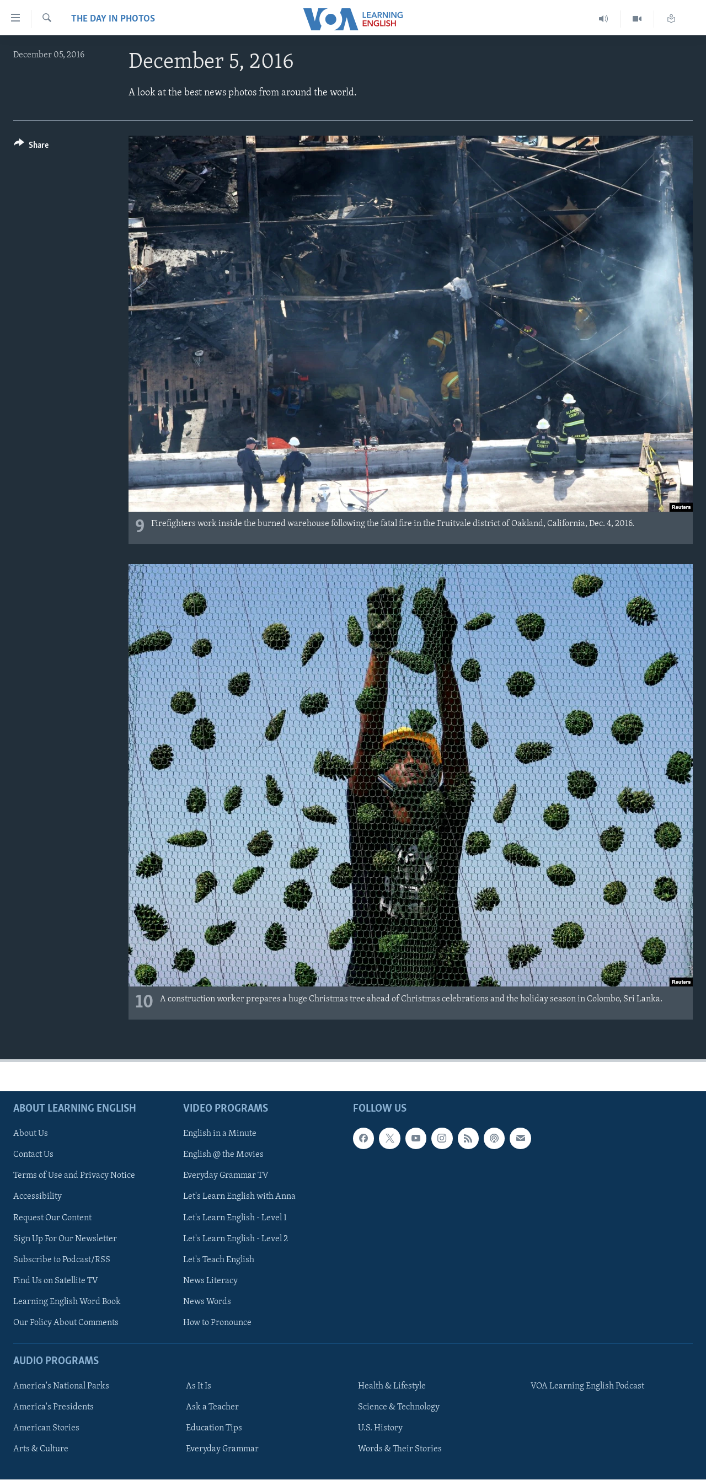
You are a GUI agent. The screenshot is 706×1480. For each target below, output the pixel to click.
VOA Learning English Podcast (587, 1386)
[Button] (31, 147)
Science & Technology (399, 1407)
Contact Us (33, 1154)
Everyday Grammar (222, 1449)
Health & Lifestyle (392, 1386)
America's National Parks (61, 1386)
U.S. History (380, 1428)
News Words (207, 1301)
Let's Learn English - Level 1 (235, 1218)
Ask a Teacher (212, 1407)
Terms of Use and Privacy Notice (74, 1175)
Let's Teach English (218, 1260)
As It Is (198, 1386)
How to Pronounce (217, 1322)
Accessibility (37, 1197)
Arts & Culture (40, 1449)
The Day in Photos (113, 19)
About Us (30, 1133)
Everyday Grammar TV (226, 1175)
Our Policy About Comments (66, 1322)
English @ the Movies (223, 1154)
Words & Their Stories (400, 1449)
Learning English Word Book (67, 1301)
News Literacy (210, 1281)
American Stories (46, 1428)
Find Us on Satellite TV (55, 1281)
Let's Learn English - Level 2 (235, 1239)
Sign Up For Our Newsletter (65, 1239)
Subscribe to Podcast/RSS (61, 1260)
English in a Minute (219, 1133)
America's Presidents (53, 1407)
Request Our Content (52, 1218)
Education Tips (214, 1428)
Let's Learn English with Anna (239, 1197)
